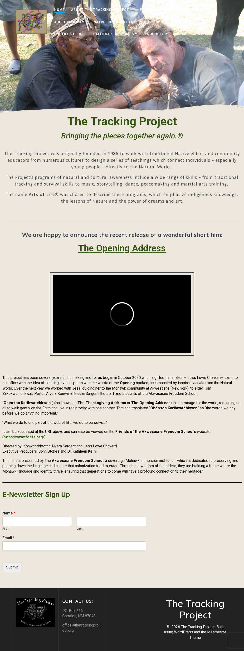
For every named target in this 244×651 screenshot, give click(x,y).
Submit (12, 567)
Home (59, 10)
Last (80, 528)
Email (8, 538)
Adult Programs (70, 22)
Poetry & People (70, 34)
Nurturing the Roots (166, 22)
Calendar (102, 34)
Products (155, 34)
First (5, 528)
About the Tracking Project (100, 10)
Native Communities (113, 22)
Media (180, 34)
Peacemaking (153, 10)
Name (8, 513)
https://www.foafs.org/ (24, 437)
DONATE (200, 34)
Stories (126, 34)
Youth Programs (193, 10)
